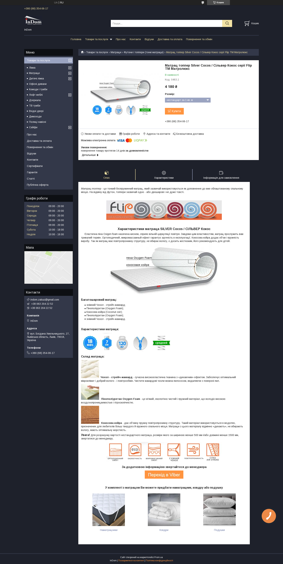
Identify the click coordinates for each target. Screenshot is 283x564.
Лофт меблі (36, 94)
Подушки (219, 530)
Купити (176, 111)
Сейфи (33, 127)
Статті (31, 178)
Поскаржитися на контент (131, 560)
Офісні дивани (38, 83)
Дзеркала (35, 100)
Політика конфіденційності (159, 560)
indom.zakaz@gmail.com (45, 299)
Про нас (121, 39)
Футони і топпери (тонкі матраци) (144, 52)
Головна (76, 39)
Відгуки (149, 39)
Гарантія (32, 172)
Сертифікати (35, 165)
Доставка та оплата (170, 39)
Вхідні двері (36, 111)
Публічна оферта (37, 184)
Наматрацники (108, 530)
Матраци (116, 52)
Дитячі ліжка (36, 78)
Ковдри (164, 530)
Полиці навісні (37, 121)
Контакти (135, 39)
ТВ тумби (34, 105)
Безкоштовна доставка (190, 133)
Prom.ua (158, 557)
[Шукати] (227, 23)
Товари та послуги (96, 39)
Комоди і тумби (38, 89)
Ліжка (32, 67)
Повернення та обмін (199, 39)
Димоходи (35, 116)
